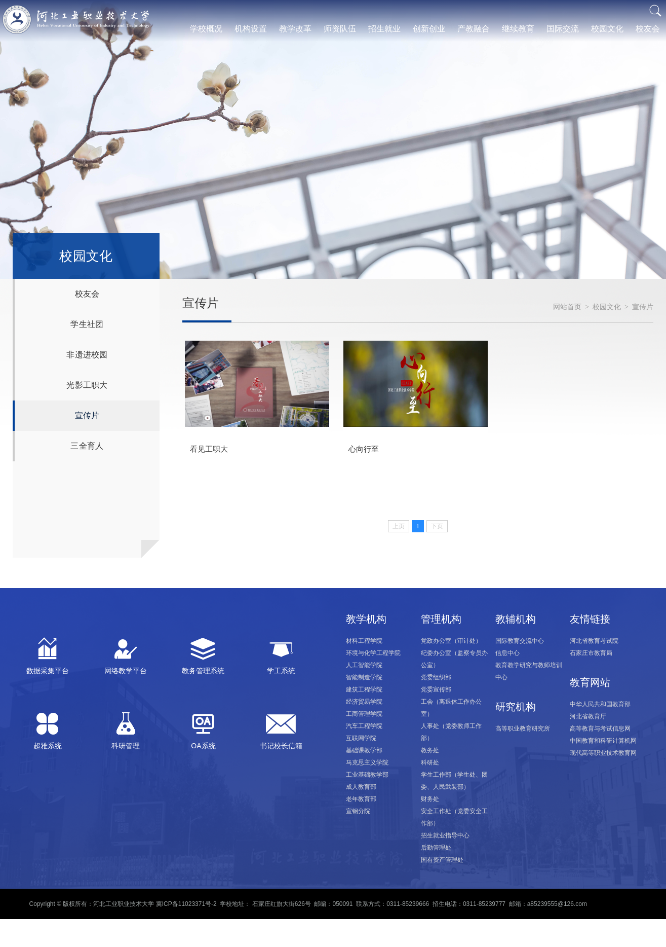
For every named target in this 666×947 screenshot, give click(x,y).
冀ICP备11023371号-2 (186, 903)
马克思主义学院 (367, 762)
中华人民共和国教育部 (600, 704)
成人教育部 (361, 786)
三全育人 (86, 446)
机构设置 (250, 28)
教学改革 (295, 28)
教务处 (430, 750)
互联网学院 (361, 738)
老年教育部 (361, 799)
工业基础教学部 (367, 774)
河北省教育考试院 (594, 640)
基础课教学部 (364, 750)
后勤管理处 (436, 847)
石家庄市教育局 (591, 653)
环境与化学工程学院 (373, 653)
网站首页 (567, 307)
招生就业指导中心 (445, 835)
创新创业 (429, 28)
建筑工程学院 (364, 689)
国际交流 (562, 28)
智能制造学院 (364, 677)
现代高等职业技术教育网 (603, 752)
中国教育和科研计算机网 (603, 740)
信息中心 (507, 653)
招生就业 (384, 28)
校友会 (648, 28)
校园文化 (607, 28)
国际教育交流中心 (519, 640)
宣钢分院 (358, 811)
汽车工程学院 (364, 726)
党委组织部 (436, 677)
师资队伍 (340, 28)
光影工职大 (87, 385)
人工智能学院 (364, 665)
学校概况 (206, 28)
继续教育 (518, 28)
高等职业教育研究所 (522, 728)
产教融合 (473, 28)
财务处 (430, 799)
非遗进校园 (87, 354)
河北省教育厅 (588, 716)
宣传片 (87, 415)
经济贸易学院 (364, 701)
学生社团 (86, 324)
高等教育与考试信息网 (600, 728)
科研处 (430, 762)
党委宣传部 (436, 689)
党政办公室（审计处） (451, 640)
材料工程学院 (364, 640)
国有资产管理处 (442, 859)
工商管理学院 (364, 713)
